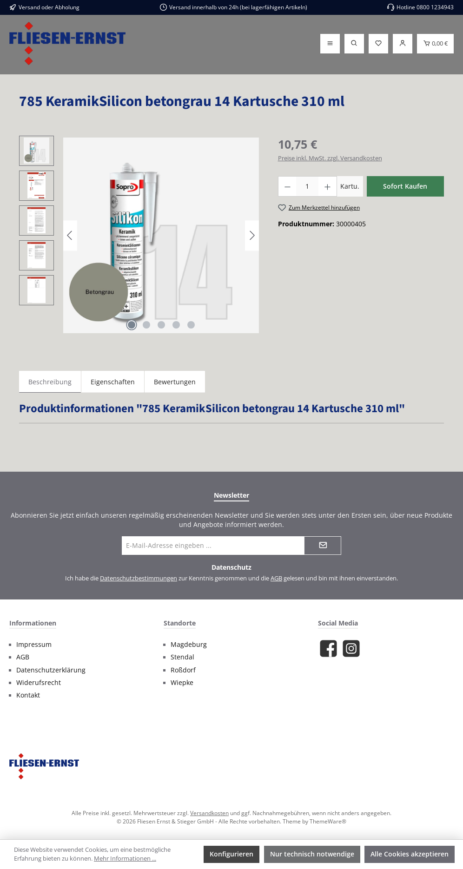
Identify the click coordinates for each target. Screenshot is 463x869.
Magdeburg (189, 644)
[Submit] (322, 545)
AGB (276, 578)
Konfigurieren (231, 853)
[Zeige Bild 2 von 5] (146, 325)
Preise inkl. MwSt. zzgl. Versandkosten (330, 158)
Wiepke (182, 682)
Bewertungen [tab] (175, 381)
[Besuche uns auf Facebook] (328, 648)
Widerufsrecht (38, 682)
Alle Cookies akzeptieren (409, 853)
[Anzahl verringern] (287, 186)
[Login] (402, 43)
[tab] (50, 382)
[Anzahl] (307, 186)
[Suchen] (354, 43)
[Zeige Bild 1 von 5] (131, 325)
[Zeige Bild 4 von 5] (176, 325)
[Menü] (330, 43)
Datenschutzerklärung (51, 670)
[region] (139, 236)
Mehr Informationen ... (125, 858)
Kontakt (28, 695)
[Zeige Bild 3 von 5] (161, 325)
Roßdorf (183, 670)
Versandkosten (209, 812)
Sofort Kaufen (405, 186)
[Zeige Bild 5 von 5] (191, 325)
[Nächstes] (252, 235)
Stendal (182, 657)
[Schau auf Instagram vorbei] (351, 648)
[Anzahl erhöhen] (327, 186)
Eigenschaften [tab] (113, 381)
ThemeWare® (328, 821)
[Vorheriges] (70, 235)
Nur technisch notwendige (312, 853)
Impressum (34, 644)
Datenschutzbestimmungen (138, 578)
